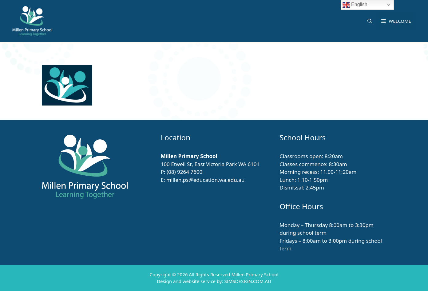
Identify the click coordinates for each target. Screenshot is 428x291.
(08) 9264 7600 (184, 171)
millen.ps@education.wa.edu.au (205, 179)
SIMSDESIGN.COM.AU (247, 281)
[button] (370, 21)
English (355, 5)
